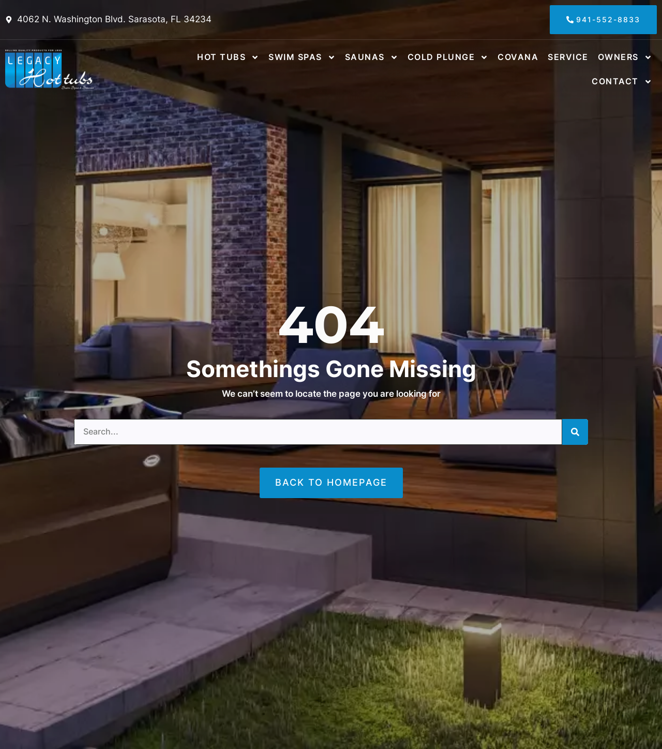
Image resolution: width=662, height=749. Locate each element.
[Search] (575, 432)
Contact (622, 81)
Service (568, 57)
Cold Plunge (448, 57)
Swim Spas (302, 57)
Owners (625, 57)
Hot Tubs (228, 57)
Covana (518, 57)
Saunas (371, 57)
